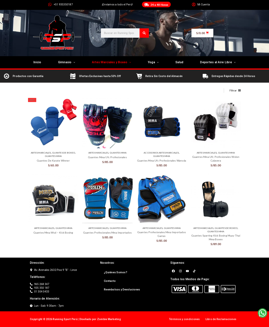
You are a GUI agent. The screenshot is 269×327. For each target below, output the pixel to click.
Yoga (153, 62)
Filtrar (233, 90)
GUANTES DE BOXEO (63, 152)
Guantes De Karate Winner (53, 160)
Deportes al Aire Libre (218, 62)
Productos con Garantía (28, 76)
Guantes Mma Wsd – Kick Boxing (53, 232)
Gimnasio (66, 62)
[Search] (144, 33)
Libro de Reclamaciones (220, 319)
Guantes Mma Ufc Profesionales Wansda (161, 160)
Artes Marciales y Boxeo (111, 62)
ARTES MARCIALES (41, 152)
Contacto (110, 280)
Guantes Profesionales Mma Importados (107, 232)
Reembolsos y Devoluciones (122, 289)
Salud (179, 62)
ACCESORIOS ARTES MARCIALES (161, 152)
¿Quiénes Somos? (115, 272)
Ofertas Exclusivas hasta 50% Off (100, 76)
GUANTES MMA (53, 156)
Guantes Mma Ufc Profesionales (107, 157)
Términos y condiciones (184, 319)
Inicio (37, 62)
